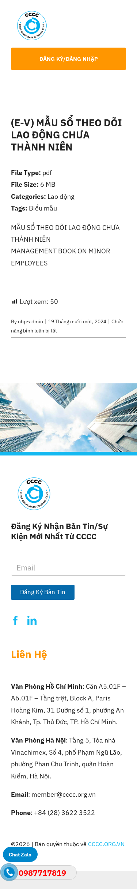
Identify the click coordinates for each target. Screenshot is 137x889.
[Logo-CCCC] (32, 14)
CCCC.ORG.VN (106, 844)
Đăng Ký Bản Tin (42, 592)
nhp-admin (30, 321)
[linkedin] (32, 620)
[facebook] (15, 620)
